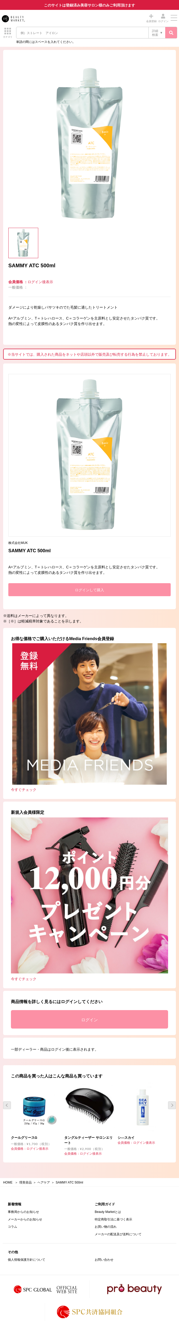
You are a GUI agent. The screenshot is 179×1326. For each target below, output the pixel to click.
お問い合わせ (104, 1260)
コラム (12, 1226)
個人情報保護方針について (26, 1260)
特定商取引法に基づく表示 (113, 1219)
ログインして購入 (89, 590)
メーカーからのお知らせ (25, 1219)
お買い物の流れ (106, 1226)
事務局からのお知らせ (23, 1212)
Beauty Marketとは (108, 1212)
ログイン (89, 1020)
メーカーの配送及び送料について (118, 1234)
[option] (89, 144)
